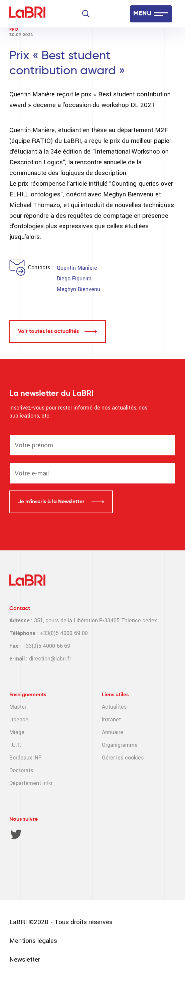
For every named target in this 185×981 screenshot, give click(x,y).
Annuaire (112, 732)
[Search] (85, 13)
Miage (16, 732)
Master (17, 707)
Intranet (111, 719)
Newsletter (24, 959)
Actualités (114, 707)
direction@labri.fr (50, 658)
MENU (142, 13)
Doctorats (21, 770)
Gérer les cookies (123, 757)
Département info (30, 783)
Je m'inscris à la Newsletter (52, 502)
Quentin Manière (77, 268)
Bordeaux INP (25, 757)
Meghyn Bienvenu (78, 289)
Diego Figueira (74, 278)
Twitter (16, 834)
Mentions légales (33, 941)
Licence (18, 719)
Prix (14, 30)
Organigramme (120, 745)
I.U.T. (15, 745)
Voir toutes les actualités (48, 331)
